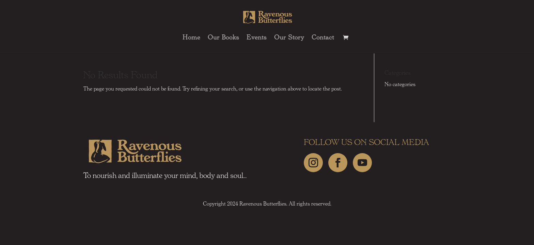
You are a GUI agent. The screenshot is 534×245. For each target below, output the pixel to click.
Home (191, 38)
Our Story (289, 38)
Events (257, 38)
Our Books (223, 38)
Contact (323, 38)
